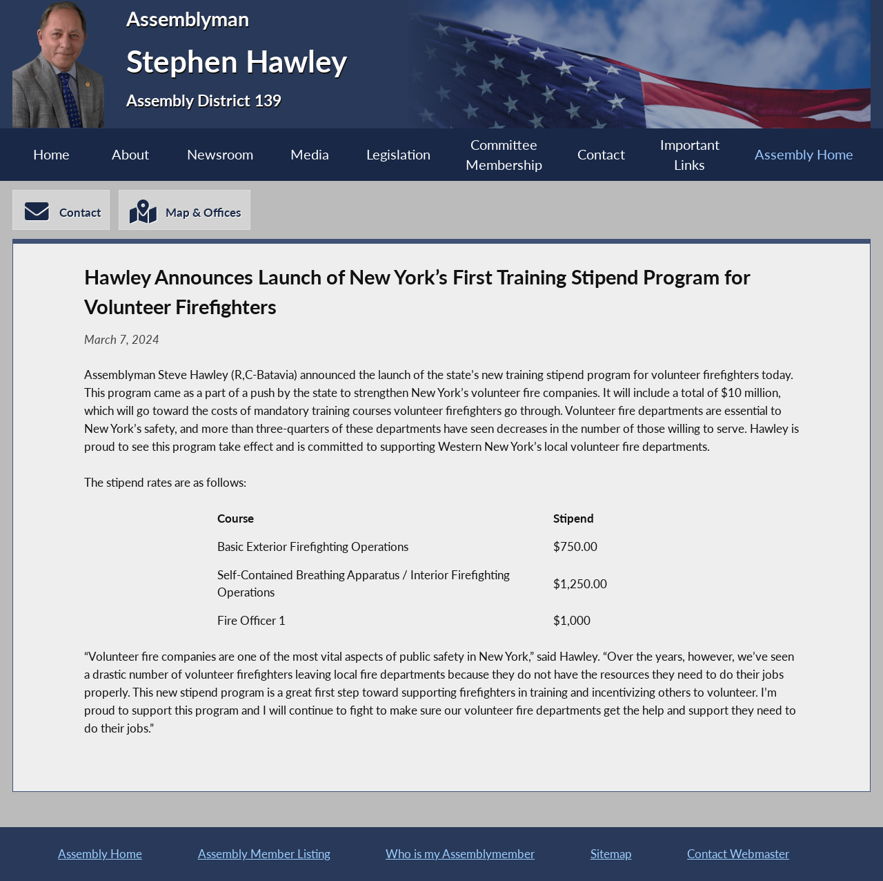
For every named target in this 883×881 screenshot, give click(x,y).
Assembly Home (804, 154)
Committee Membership (504, 155)
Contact (601, 154)
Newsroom (220, 154)
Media (309, 154)
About (130, 154)
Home (51, 154)
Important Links (690, 155)
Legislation (398, 154)
